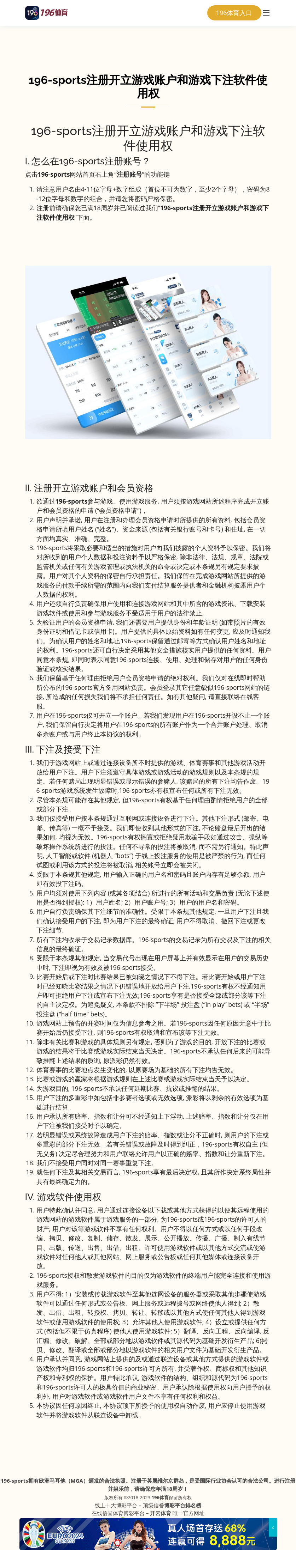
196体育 (159, 1497)
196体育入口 (234, 12)
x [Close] (273, 1527)
